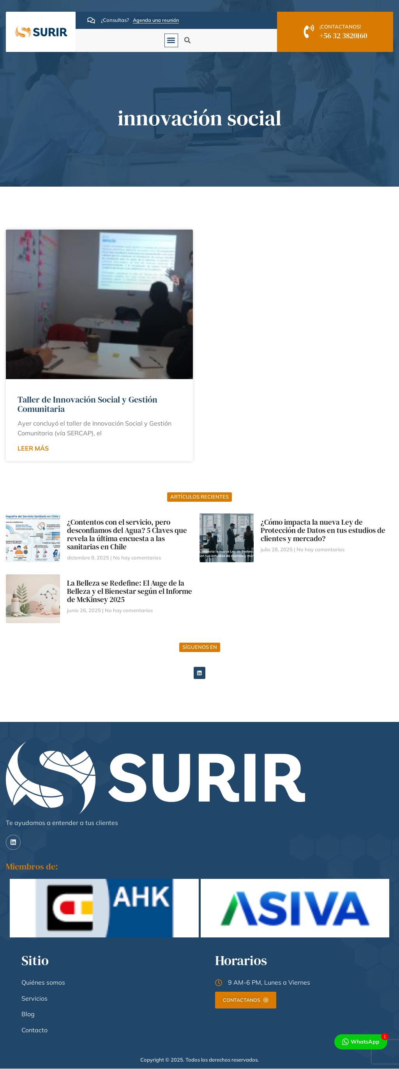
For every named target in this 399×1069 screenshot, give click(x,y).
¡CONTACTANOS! (341, 26)
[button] (171, 40)
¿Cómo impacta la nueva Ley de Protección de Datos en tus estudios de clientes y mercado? (323, 530)
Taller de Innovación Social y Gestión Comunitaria (87, 404)
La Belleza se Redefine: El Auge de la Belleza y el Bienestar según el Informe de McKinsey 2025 (129, 591)
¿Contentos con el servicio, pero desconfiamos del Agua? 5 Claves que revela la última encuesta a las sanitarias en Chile (127, 534)
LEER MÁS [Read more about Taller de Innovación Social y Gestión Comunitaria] (33, 448)
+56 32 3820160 (344, 35)
